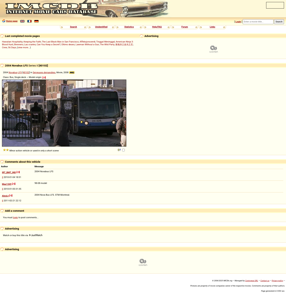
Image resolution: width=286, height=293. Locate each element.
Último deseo (67, 44)
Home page (11, 21)
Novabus (13, 72)
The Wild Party (107, 44)
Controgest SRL (251, 281)
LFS (20, 72)
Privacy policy (277, 281)
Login (238, 21)
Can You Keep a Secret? (48, 44)
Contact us (264, 281)
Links (212, 26)
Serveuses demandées (44, 72)
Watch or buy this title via (22, 235)
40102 (26, 72)
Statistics (129, 26)
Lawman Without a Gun (87, 44)
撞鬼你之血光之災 (124, 44)
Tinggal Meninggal (105, 41)
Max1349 (7, 184)
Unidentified (101, 26)
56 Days (12, 47)
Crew (4, 47)
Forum (185, 26)
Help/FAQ (157, 26)
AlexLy (5, 195)
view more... (24, 47)
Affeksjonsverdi (87, 41)
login (15, 217)
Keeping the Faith (32, 41)
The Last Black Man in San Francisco (60, 41)
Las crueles (30, 44)
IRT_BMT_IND (9, 172)
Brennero (18, 44)
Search (73, 26)
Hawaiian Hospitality (12, 41)
